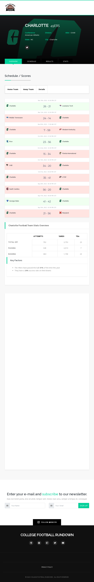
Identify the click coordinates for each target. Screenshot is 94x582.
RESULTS (49, 61)
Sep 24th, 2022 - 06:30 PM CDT (47, 184)
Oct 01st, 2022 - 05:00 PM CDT (47, 172)
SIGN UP (84, 505)
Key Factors (16, 260)
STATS (65, 61)
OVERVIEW (13, 61)
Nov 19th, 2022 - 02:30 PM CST (47, 100)
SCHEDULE (31, 61)
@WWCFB (53, 522)
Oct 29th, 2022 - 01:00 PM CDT (47, 136)
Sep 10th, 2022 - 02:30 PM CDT (47, 207)
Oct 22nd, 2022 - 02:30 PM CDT (47, 148)
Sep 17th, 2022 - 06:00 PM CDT (47, 196)
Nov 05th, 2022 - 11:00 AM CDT (47, 124)
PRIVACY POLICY (47, 567)
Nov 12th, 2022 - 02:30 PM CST (47, 112)
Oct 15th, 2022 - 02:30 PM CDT (47, 160)
